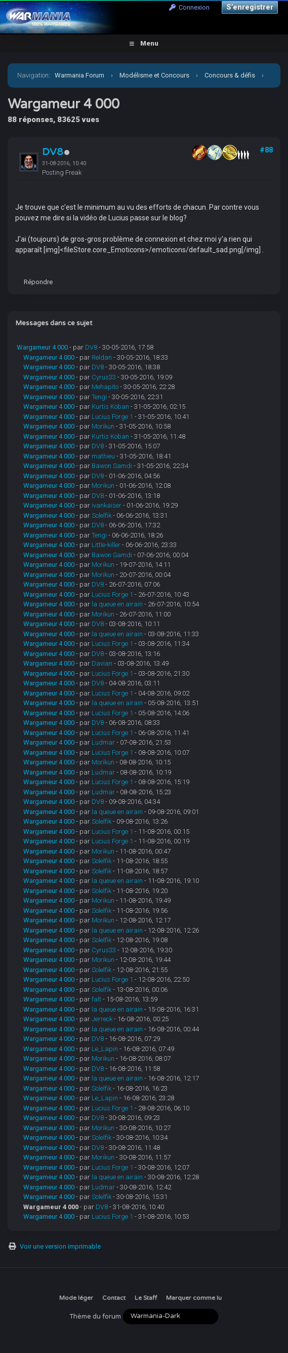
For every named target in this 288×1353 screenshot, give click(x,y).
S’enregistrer (249, 7)
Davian (102, 663)
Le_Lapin (105, 1049)
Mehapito (105, 387)
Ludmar (103, 742)
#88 (266, 150)
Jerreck (102, 1019)
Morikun (103, 426)
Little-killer (106, 545)
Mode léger (76, 1297)
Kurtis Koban (110, 406)
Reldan (102, 357)
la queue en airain (117, 604)
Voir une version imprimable (60, 1246)
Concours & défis (229, 75)
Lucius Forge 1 (112, 416)
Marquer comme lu (194, 1297)
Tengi (99, 397)
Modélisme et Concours (154, 75)
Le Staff (146, 1297)
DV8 (52, 152)
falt (96, 999)
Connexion (189, 7)
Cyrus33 (104, 377)
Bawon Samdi (112, 466)
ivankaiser (106, 505)
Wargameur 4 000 (42, 347)
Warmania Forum (79, 75)
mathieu (103, 456)
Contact (114, 1297)
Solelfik (101, 515)
